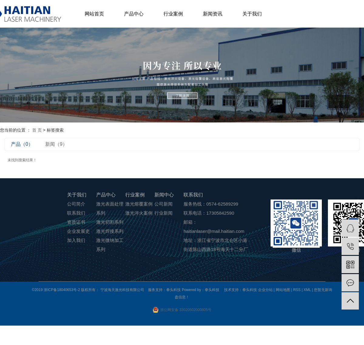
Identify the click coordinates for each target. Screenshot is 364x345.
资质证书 (76, 222)
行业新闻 (163, 213)
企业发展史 (78, 231)
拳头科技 (249, 290)
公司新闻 (163, 203)
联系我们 (76, 213)
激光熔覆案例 (139, 203)
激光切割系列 (109, 222)
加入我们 (76, 240)
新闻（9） (56, 144)
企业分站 (265, 290)
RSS (297, 290)
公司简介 (76, 203)
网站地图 (283, 290)
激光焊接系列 (109, 231)
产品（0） (22, 144)
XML (307, 290)
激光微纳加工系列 (109, 245)
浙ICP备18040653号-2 (62, 290)
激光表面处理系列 (109, 208)
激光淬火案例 (139, 213)
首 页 (37, 130)
